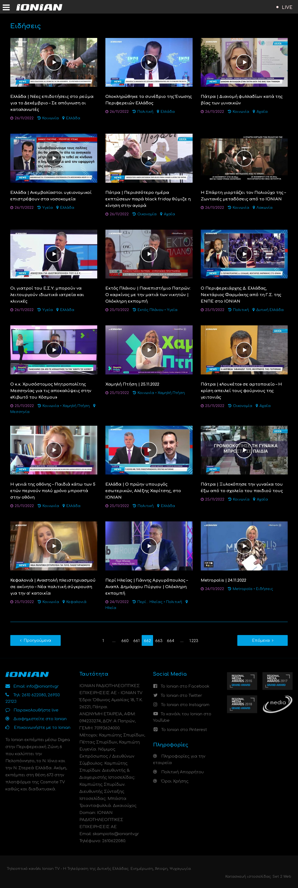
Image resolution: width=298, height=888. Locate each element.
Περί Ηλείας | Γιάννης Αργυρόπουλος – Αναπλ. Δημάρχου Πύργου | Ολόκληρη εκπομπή (146, 587)
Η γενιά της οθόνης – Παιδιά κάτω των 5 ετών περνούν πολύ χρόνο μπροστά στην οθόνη (52, 491)
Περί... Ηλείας (150, 602)
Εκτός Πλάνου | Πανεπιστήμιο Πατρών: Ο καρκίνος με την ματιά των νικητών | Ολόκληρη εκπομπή (147, 295)
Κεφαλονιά (76, 602)
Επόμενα (261, 641)
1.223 (193, 641)
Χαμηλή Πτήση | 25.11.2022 (132, 384)
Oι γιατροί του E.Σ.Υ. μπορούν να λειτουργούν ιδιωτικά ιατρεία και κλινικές (47, 295)
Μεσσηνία (20, 412)
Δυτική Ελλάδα (270, 310)
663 (159, 641)
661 (136, 641)
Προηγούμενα (37, 641)
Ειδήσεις (264, 589)
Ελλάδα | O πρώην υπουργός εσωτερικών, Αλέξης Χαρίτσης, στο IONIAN (143, 491)
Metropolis (242, 589)
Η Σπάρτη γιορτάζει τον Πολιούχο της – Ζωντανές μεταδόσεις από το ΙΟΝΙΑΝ (243, 195)
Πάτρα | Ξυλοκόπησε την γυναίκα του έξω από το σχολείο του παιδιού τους (242, 487)
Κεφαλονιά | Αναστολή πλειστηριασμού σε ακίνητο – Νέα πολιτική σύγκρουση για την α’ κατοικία (53, 587)
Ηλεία (110, 608)
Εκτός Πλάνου (150, 310)
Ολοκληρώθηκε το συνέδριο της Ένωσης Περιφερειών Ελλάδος (148, 99)
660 (125, 641)
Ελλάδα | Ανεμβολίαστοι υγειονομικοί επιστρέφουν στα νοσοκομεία (51, 195)
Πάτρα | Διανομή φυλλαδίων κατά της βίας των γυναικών (242, 99)
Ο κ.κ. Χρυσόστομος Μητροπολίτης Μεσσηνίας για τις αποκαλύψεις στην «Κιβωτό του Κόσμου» (50, 391)
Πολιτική (145, 112)
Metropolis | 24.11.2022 (223, 580)
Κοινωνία (50, 118)
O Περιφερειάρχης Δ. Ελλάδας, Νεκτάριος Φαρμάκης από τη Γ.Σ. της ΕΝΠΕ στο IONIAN (241, 295)
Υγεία (47, 208)
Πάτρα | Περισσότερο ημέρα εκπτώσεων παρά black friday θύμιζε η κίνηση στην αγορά (148, 199)
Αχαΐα (262, 112)
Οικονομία (147, 214)
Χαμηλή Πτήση (76, 406)
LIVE (287, 7)
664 (170, 641)
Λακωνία (265, 208)
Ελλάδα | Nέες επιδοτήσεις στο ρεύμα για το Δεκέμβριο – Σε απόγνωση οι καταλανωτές (51, 103)
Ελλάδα (73, 118)
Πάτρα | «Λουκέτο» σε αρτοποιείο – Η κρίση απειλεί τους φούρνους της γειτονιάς (241, 391)
